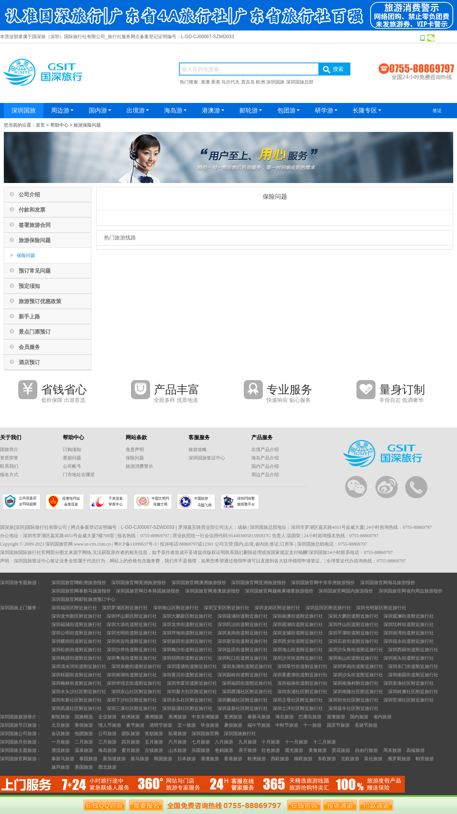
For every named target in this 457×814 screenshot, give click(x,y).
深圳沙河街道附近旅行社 (298, 658)
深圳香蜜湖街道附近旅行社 (300, 675)
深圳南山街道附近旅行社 (353, 658)
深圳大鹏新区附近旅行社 (187, 616)
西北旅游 (107, 767)
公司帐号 (72, 466)
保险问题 (26, 255)
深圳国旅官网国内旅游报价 (345, 591)
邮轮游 (251, 110)
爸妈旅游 (224, 750)
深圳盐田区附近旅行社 (328, 607)
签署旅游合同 (35, 225)
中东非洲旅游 (205, 716)
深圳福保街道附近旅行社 (302, 683)
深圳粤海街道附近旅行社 (132, 658)
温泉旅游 (84, 750)
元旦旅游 (60, 725)
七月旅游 (201, 742)
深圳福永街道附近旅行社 (408, 641)
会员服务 (29, 347)
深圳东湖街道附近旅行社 (247, 666)
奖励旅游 (154, 733)
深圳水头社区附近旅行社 (187, 700)
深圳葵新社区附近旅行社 (242, 708)
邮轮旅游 (60, 716)
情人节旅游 (109, 725)
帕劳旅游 (424, 758)
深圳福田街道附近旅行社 (247, 683)
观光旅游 (294, 750)
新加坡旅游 (114, 758)
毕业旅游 (210, 725)
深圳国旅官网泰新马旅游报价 (81, 591)
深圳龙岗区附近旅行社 (277, 607)
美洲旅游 (177, 716)
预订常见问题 (35, 271)
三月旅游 (107, 742)
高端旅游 (415, 750)
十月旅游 (271, 742)
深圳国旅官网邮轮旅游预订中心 (83, 599)
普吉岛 (248, 82)
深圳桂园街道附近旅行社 (76, 675)
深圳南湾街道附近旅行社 (408, 633)
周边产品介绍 (265, 474)
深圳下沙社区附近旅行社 (132, 700)
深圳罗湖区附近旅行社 (125, 607)
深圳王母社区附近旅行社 (298, 700)
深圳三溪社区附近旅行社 (132, 708)
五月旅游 (154, 742)
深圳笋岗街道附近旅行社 (358, 666)
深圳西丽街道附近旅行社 (413, 649)
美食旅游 (317, 750)
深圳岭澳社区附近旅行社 (413, 691)
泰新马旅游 (259, 716)
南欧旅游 (303, 758)
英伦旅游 (373, 758)
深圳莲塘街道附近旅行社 (192, 666)
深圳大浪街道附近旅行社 (132, 624)
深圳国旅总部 (299, 82)
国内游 (100, 110)
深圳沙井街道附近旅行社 (132, 649)
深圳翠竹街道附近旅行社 (302, 666)
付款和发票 (32, 210)
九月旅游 (247, 742)
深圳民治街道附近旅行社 (242, 624)
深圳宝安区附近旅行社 (226, 607)
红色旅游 (271, 750)
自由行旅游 (366, 750)
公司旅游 (107, 733)
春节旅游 (135, 725)
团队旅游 (130, 733)
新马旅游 (140, 758)
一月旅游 (60, 742)
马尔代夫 (230, 82)
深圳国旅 (275, 82)
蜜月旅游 (130, 750)
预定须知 (29, 286)
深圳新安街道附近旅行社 (242, 641)
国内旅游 (359, 716)
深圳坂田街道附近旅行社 (187, 641)
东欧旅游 (327, 758)
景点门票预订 (35, 332)
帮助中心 (59, 125)
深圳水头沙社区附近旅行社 (78, 691)
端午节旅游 (259, 725)
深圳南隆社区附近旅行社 (358, 691)
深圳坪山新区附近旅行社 (132, 616)
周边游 (62, 110)
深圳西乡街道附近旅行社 (298, 641)
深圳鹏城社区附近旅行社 (242, 700)
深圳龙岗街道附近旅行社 (242, 633)
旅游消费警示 (139, 466)
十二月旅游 (324, 742)
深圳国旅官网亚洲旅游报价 (258, 582)
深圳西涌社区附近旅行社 (247, 691)
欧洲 (260, 82)
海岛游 (175, 110)
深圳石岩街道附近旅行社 (353, 641)
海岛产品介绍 (265, 458)
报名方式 (9, 474)
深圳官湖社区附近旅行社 (408, 700)
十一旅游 (312, 725)
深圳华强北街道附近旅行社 (134, 683)
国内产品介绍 (265, 466)
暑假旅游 (233, 725)
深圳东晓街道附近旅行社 (136, 666)
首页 (40, 125)
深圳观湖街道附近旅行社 (298, 624)
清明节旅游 (160, 725)
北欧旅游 (350, 758)
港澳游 (213, 110)
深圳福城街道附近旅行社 (76, 624)
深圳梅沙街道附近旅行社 (187, 649)
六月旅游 (177, 742)
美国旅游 (84, 767)
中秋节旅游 (286, 725)
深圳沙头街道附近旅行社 (358, 675)
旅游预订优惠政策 (40, 301)
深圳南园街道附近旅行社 (413, 675)
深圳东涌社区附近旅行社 (302, 691)
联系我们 (9, 466)
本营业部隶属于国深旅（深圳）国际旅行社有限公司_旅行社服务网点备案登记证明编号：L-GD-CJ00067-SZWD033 (117, 36)
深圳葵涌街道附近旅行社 (242, 616)
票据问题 (72, 458)
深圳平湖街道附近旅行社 (353, 633)
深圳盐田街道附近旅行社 (242, 649)
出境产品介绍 (265, 449)
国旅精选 (84, 716)
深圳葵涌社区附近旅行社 (187, 708)
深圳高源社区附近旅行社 (76, 708)
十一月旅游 (296, 742)
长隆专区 (367, 110)
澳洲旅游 (154, 716)
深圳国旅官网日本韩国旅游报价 (148, 591)
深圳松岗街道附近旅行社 (76, 649)
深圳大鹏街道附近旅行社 (353, 616)
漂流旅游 (60, 750)
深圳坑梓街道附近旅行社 (408, 624)
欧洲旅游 (130, 716)
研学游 (326, 110)
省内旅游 (382, 716)
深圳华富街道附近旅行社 (192, 683)
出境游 (137, 110)
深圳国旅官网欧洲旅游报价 (78, 582)
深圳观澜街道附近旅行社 (408, 616)
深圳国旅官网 (205, 733)
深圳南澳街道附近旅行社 (298, 616)
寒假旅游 (84, 725)
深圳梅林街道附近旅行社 (76, 683)
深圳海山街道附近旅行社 (298, 649)
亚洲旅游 (233, 716)
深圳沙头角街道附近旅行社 (355, 649)
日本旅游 (186, 758)
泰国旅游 (88, 758)
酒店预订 (29, 362)
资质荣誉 (9, 458)
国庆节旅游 (338, 725)
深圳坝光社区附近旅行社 (353, 700)
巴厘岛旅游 (310, 716)
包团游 (288, 110)
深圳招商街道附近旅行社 (187, 658)
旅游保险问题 (87, 125)
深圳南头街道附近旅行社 (408, 658)
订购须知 (72, 449)
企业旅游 (107, 716)
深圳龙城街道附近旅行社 (298, 633)
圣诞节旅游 (366, 725)
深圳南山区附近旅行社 (176, 607)
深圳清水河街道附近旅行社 (78, 666)
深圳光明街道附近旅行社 (132, 633)
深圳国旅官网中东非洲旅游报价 (323, 582)
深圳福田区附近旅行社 (74, 607)
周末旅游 (392, 750)
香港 (215, 82)
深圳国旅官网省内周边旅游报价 (411, 591)
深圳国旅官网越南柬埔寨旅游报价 (279, 591)
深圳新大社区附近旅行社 (192, 691)
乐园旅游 (201, 750)
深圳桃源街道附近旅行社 (76, 658)
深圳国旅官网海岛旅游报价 (387, 582)
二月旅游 (84, 742)
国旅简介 (9, 449)
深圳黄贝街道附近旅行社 (187, 675)
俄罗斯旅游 (399, 758)
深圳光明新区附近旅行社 (381, 607)
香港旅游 (233, 758)
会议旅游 (60, 733)
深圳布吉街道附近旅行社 (132, 641)
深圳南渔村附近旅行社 (356, 683)
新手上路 (29, 316)
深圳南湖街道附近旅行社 (132, 675)
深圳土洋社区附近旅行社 (298, 708)
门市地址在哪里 (79, 474)
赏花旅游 (341, 750)
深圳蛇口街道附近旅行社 (242, 658)
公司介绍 (29, 194)
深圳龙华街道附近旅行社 (187, 624)
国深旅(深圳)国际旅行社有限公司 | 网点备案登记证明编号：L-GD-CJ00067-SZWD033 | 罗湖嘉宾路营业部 (107, 527)
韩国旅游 (163, 758)
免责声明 (135, 449)
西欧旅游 (280, 758)
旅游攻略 (198, 449)
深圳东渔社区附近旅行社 (408, 683)
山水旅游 (177, 750)
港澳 (205, 82)
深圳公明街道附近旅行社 (76, 633)
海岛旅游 (284, 716)
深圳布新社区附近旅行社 (76, 700)
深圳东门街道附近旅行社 (413, 666)
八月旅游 (224, 742)
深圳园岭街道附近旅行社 (242, 675)
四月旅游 (130, 742)
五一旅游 (186, 725)
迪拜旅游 (60, 767)
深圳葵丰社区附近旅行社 (353, 708)
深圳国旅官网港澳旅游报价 (212, 591)
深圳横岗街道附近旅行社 (76, 641)
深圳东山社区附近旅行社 (136, 691)
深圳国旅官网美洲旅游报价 (138, 582)
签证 (437, 110)
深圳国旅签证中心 (207, 458)
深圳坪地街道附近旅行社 (187, 633)
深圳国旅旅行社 (240, 733)
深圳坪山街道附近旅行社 (353, 624)
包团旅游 (84, 733)
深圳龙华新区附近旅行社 (76, 616)
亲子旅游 (247, 750)
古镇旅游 (154, 750)
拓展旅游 (177, 733)
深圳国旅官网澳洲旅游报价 (198, 582)
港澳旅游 (336, 716)
